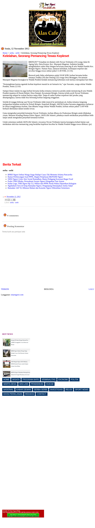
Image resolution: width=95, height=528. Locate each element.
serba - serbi (14, 53)
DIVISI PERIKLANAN (12, 394)
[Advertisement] (23, 145)
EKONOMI (63, 380)
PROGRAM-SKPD (31, 380)
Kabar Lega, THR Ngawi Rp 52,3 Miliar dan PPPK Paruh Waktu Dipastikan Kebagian (42, 183)
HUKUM (49, 384)
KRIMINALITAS (48, 380)
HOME (6, 380)
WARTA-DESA (9, 384)
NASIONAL (8, 390)
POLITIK (74, 380)
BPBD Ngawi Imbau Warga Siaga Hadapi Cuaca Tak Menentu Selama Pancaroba (40, 175)
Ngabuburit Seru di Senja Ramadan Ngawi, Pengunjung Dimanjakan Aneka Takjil (40, 186)
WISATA (16, 380)
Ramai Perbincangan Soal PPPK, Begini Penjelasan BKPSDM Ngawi (35, 177)
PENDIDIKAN (37, 384)
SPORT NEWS (81, 390)
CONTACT (41, 394)
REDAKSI (29, 394)
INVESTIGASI (56, 390)
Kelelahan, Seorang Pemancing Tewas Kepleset (36, 56)
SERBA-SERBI (40, 390)
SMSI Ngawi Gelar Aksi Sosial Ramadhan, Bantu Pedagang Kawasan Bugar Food (40, 179)
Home (5, 53)
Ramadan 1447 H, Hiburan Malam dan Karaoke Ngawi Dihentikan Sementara (39, 188)
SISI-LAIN (23, 384)
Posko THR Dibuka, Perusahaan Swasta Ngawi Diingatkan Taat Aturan (36, 181)
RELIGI (69, 390)
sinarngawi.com (17, 295)
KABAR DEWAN (23, 390)
